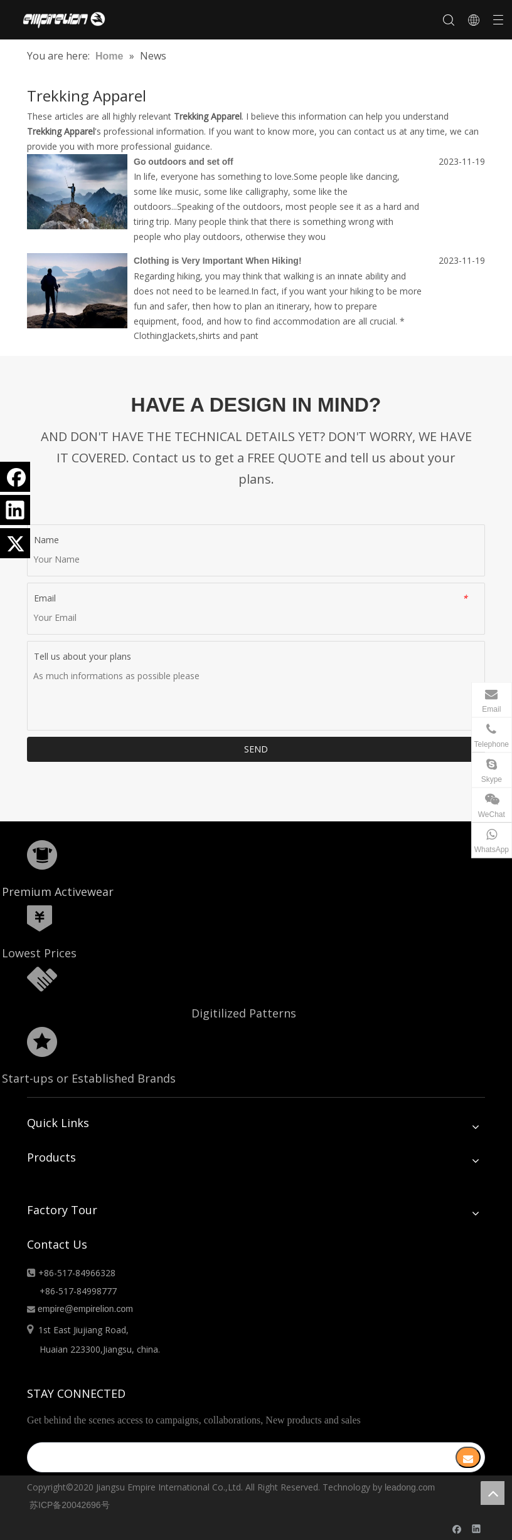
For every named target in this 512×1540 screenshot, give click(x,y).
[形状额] (42, 979)
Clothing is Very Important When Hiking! (218, 261)
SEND (256, 749)
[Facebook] (15, 477)
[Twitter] (15, 543)
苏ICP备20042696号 (69, 1505)
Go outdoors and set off (183, 162)
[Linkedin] (15, 510)
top (492, 1493)
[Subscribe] (468, 1457)
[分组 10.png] (42, 1042)
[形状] (42, 855)
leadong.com (410, 1487)
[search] (233, 1457)
